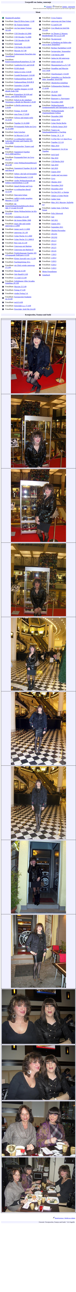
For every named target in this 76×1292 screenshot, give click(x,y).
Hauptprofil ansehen (12, 18)
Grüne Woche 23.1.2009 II (24, 239)
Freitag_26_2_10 (57, 135)
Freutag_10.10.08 (20, 111)
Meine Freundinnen (49, 272)
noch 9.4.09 (18, 302)
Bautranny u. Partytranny (60, 98)
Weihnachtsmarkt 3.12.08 (23, 177)
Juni (52, 217)
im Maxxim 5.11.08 (21, 135)
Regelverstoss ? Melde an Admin (65, 1218)
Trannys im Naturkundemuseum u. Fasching (54, 131)
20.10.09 (54, 92)
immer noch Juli (57, 62)
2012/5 (53, 248)
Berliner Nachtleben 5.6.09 (61, 48)
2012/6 (53, 251)
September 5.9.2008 (21, 86)
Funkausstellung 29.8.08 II (24, 82)
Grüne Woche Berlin (58, 123)
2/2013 (53, 258)
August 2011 (56, 224)
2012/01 (54, 234)
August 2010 (56, 172)
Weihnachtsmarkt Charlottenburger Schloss (53, 112)
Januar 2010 (55, 120)
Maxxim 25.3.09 (20, 287)
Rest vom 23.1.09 (20, 243)
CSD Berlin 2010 (57, 161)
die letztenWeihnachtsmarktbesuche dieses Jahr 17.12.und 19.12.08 (19, 206)
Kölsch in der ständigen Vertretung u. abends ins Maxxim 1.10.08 (20, 101)
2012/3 (53, 241)
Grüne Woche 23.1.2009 (23, 236)
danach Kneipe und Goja (23, 186)
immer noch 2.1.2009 (22, 229)
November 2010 (57, 185)
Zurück (48, 7)
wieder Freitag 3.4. (21, 293)
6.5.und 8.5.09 (56, 25)
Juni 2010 (54, 165)
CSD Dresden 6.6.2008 (22, 34)
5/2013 (53, 268)
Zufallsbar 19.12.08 (21, 217)
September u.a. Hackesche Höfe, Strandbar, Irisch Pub (56, 78)
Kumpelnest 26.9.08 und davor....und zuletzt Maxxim (18, 95)
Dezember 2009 (57, 116)
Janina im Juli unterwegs (60, 58)
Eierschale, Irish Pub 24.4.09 (24, 309)
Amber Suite (55, 199)
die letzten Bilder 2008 (22, 220)
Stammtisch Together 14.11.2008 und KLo (17, 153)
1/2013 (53, 254)
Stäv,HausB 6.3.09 (21, 274)
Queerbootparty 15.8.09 (60, 74)
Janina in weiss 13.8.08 (22, 72)
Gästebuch (46, 275)
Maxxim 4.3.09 (19, 271)
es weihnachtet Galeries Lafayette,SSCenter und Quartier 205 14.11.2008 (19, 141)
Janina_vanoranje (68, 7)
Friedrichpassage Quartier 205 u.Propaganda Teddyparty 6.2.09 (21, 254)
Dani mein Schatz (20, 195)
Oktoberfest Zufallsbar (59, 83)
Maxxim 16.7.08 (20, 51)
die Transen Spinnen (21, 25)
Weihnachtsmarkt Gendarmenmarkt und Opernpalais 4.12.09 (58, 106)
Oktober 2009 (56, 95)
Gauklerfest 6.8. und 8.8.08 (24, 65)
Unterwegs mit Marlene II (23, 250)
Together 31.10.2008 (22, 123)
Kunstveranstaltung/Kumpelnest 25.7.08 (20, 62)
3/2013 (53, 261)
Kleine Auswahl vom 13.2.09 (25, 259)
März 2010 (55, 146)
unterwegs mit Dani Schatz (61, 21)
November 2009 (57, 102)
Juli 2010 (54, 168)
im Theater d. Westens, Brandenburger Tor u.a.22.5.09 (55, 35)
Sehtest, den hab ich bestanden (25, 174)
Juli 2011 (54, 220)
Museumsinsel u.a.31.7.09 (60, 65)
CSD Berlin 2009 (57, 55)
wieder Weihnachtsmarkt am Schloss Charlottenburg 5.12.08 (20, 182)
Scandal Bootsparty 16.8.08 (24, 75)
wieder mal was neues (59, 175)
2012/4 (53, 244)
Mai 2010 (54, 158)
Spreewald (18, 44)
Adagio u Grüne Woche (59, 196)
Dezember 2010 (57, 189)
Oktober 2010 (56, 182)
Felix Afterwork (57, 213)
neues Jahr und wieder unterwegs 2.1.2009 (18, 225)
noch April (55, 155)
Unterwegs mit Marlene (23, 246)
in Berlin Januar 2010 (59, 127)
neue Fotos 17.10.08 (21, 114)
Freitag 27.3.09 (19, 290)
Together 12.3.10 (57, 142)
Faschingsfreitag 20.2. (22, 262)
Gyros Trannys (56, 18)
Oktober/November (58, 230)
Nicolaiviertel (56, 39)
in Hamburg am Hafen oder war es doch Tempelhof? (56, 43)
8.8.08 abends (19, 68)
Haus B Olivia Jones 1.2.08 (24, 21)
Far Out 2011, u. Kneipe (60, 192)
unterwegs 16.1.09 (21, 233)
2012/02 (54, 237)
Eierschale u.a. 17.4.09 (22, 306)
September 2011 (57, 227)
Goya (53, 179)
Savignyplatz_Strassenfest (60, 51)
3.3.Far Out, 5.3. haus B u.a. (61, 139)
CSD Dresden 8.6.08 (21, 40)
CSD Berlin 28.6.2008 (22, 47)
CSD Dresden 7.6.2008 (22, 37)
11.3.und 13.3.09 (20, 278)
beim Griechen (19, 132)
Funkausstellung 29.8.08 (23, 79)
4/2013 (53, 265)
